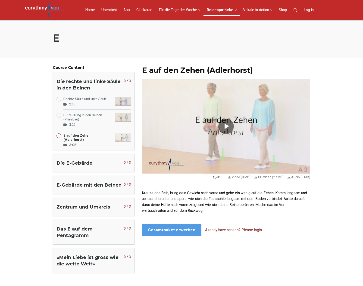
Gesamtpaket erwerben (171, 230)
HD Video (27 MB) (269, 177)
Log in (309, 10)
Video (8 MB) (239, 177)
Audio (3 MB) (298, 177)
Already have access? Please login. (234, 230)
